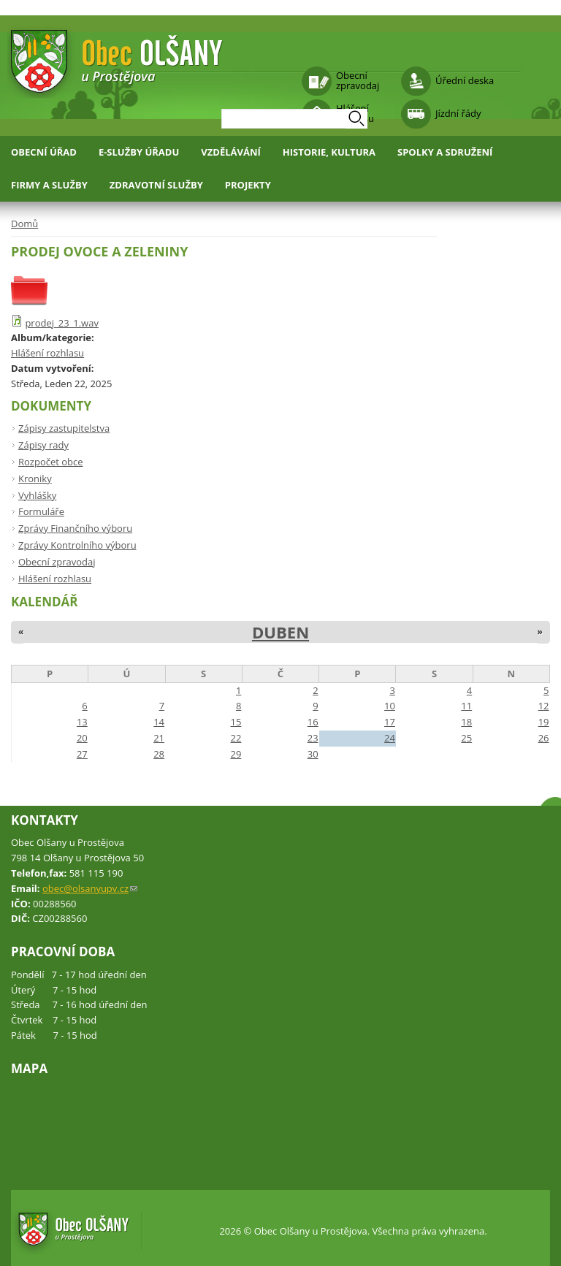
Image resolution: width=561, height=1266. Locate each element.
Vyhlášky (37, 495)
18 (466, 721)
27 (82, 753)
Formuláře (41, 511)
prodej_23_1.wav (62, 322)
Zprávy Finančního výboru (75, 528)
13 (82, 721)
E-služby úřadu (139, 152)
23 (313, 737)
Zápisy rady (43, 444)
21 (158, 737)
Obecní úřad (44, 152)
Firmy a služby (49, 184)
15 (235, 721)
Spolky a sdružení (444, 152)
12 (543, 705)
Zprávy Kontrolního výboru (77, 545)
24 (389, 737)
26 (543, 737)
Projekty (248, 184)
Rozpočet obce (50, 461)
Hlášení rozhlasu (47, 352)
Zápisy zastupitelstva (64, 428)
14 (158, 721)
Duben (280, 632)
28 (158, 753)
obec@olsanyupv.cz (89, 888)
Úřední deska (464, 80)
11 (466, 705)
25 (466, 737)
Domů (24, 223)
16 (313, 721)
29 (235, 753)
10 (389, 705)
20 (82, 737)
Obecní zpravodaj (357, 80)
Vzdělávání (231, 152)
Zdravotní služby (156, 184)
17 (389, 721)
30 (313, 753)
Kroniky (35, 478)
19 (543, 721)
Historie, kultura (329, 152)
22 (235, 737)
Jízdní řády (458, 113)
